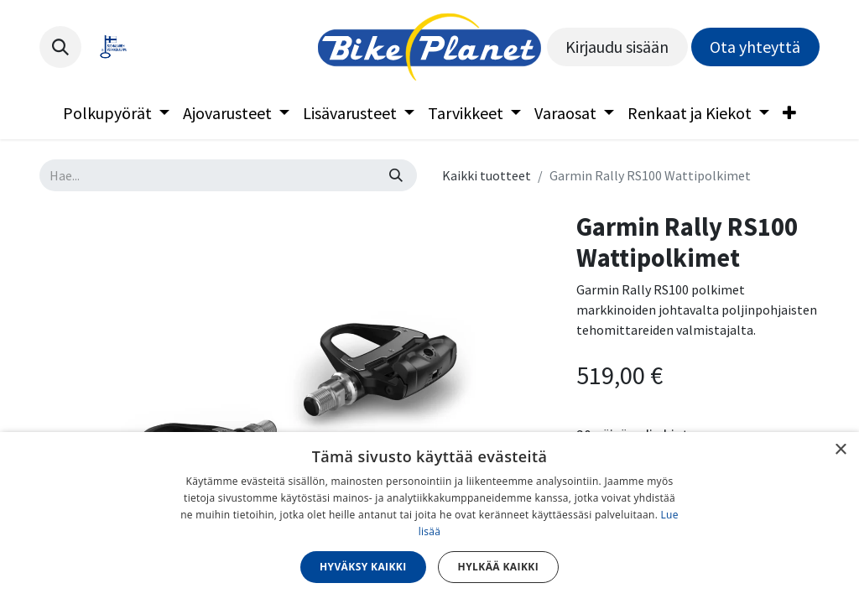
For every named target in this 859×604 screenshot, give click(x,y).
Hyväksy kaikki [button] (363, 567)
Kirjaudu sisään (617, 46)
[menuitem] (116, 113)
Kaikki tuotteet (486, 175)
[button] (60, 47)
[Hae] (396, 175)
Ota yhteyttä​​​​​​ (755, 46)
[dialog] (429, 518)
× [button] (840, 450)
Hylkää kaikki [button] (498, 567)
